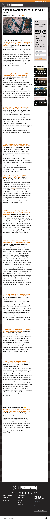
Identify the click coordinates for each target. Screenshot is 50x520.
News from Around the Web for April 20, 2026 (40, 93)
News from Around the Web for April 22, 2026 (40, 73)
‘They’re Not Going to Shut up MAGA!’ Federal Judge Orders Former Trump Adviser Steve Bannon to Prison (17, 44)
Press (20, 500)
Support (20, 504)
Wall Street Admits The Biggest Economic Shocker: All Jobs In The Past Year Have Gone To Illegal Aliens (16, 212)
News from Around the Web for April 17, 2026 (40, 103)
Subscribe (40, 58)
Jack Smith (14, 188)
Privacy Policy (7, 495)
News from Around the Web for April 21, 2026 (40, 83)
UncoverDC (13, 5)
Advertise (6, 500)
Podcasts (21, 498)
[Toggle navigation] (46, 5)
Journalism (21, 495)
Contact (5, 498)
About (20, 502)
